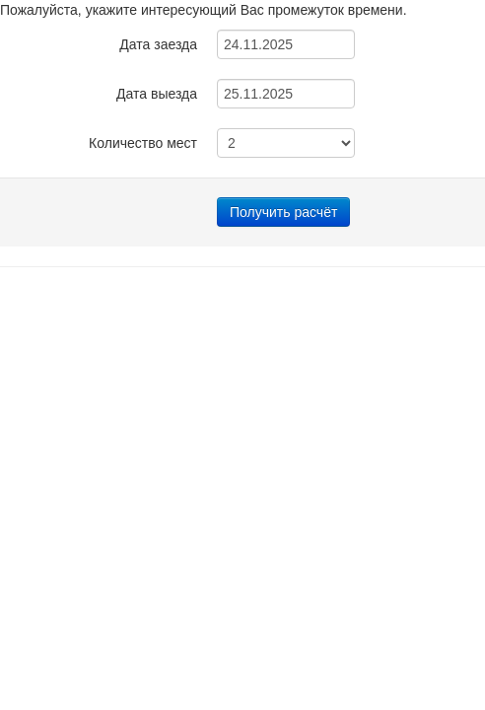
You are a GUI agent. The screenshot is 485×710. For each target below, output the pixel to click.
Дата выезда (156, 94)
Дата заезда (158, 44)
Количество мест (143, 143)
